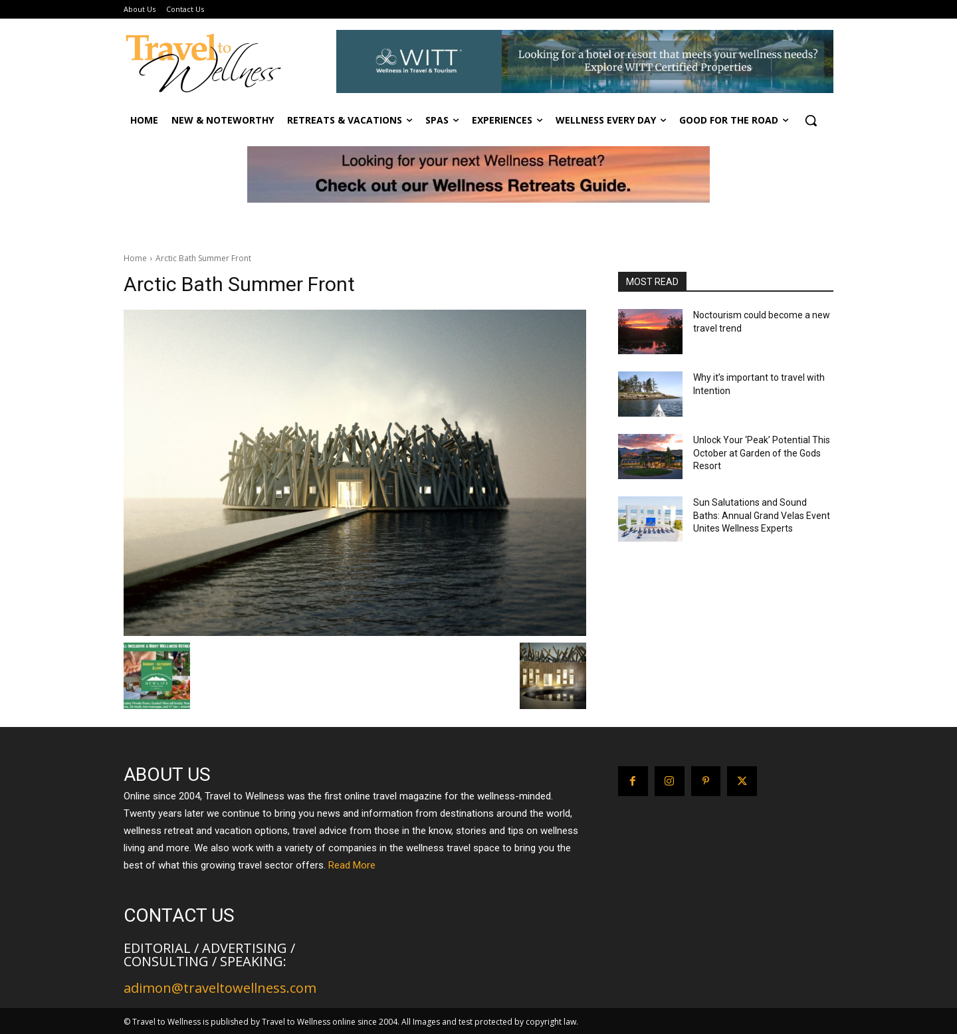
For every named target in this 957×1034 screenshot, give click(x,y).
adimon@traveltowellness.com (220, 988)
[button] (811, 120)
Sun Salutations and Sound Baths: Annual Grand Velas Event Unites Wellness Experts (761, 515)
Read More (351, 865)
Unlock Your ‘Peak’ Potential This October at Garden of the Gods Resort (761, 453)
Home (135, 258)
